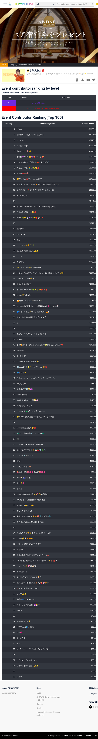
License (88, 736)
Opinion (40, 708)
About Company (9, 693)
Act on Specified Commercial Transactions (64, 736)
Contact (40, 704)
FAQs (39, 693)
